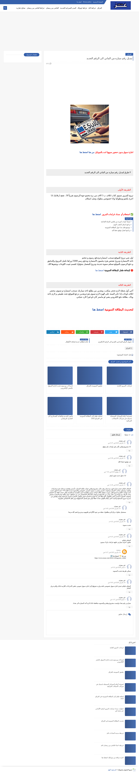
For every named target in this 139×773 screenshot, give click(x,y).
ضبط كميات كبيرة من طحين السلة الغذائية (115, 222)
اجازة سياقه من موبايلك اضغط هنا (113, 757)
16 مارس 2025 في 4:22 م (117, 521)
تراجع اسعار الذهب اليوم (121, 224)
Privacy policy (87, 2)
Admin (118, 550)
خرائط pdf (92, 8)
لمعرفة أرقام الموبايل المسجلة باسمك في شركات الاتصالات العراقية (121, 418)
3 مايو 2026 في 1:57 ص (117, 599)
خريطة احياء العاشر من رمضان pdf (112, 745)
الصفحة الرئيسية (98, 2)
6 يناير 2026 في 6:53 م (118, 567)
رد (129, 450)
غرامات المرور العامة (124, 386)
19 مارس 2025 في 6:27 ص (111, 552)
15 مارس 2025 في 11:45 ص (116, 485)
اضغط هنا (96, 214)
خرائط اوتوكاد (82, 8)
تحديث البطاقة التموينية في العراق (112, 721)
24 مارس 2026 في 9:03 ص (116, 582)
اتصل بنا (79, 2)
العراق (99, 8)
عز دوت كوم (112, 770)
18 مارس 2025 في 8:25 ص (116, 536)
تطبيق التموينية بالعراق (94, 386)
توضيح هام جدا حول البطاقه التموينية (117, 227)
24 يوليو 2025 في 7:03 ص (112, 472)
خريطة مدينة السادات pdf (115, 733)
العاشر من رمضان (52, 8)
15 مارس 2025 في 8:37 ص (116, 443)
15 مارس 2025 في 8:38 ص (116, 458)
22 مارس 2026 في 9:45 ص (111, 508)
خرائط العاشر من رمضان (36, 8)
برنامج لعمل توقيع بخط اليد (121, 230)
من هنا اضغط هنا (87, 152)
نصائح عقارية (20, 8)
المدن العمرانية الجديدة (68, 8)
